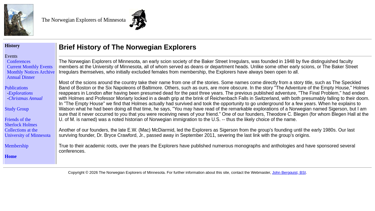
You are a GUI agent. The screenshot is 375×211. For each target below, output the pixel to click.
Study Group (17, 108)
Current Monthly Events (30, 66)
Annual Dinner (20, 77)
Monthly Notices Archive (31, 71)
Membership (16, 145)
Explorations (20, 93)
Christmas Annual (25, 98)
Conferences (18, 61)
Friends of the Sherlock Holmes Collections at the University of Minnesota (27, 127)
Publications (16, 87)
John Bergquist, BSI (289, 172)
